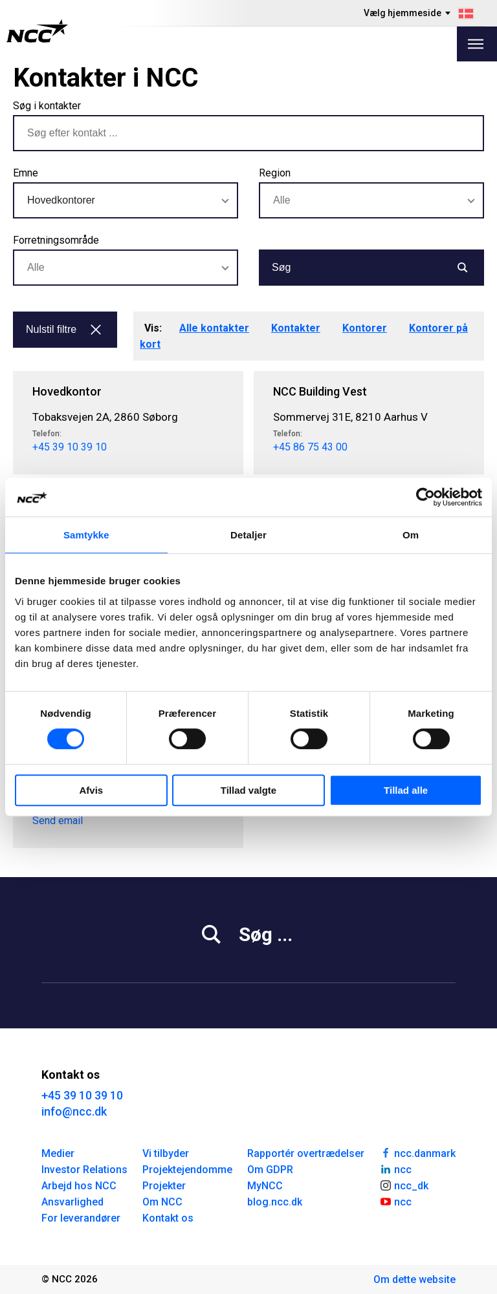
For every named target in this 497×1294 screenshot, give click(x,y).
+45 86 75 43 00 (310, 447)
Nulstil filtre (64, 329)
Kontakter (295, 328)
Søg (370, 267)
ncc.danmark (417, 1152)
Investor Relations (84, 1169)
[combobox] (125, 200)
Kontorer (364, 328)
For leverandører (80, 1218)
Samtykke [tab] (86, 534)
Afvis (91, 790)
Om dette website (414, 1279)
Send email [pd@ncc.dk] (57, 820)
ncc (395, 1168)
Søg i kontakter (47, 106)
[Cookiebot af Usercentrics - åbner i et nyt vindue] (425, 497)
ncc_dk (403, 1185)
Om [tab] (411, 534)
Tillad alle (406, 790)
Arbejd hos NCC (78, 1186)
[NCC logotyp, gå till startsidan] (37, 31)
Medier (57, 1153)
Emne (25, 173)
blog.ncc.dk (274, 1202)
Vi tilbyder (165, 1153)
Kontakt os (167, 1218)
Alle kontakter (214, 328)
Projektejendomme (187, 1169)
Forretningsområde (56, 240)
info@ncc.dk (74, 1111)
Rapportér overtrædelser (305, 1153)
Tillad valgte (248, 790)
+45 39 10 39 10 (69, 447)
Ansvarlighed (72, 1202)
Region (275, 173)
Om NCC (162, 1202)
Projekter (164, 1186)
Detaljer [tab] (248, 534)
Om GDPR (270, 1169)
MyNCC (265, 1186)
